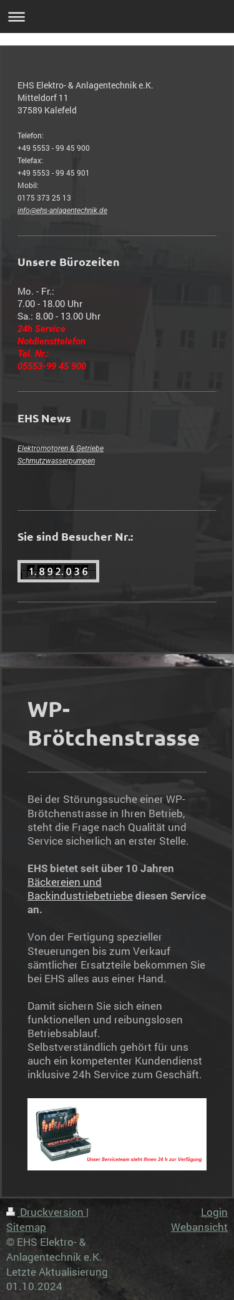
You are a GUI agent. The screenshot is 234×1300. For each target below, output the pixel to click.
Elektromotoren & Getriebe (60, 448)
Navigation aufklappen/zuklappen (117, 16)
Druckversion (46, 1212)
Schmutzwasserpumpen (56, 461)
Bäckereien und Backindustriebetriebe (80, 889)
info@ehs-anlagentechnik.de (62, 210)
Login (214, 1212)
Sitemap (26, 1227)
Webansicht (199, 1227)
